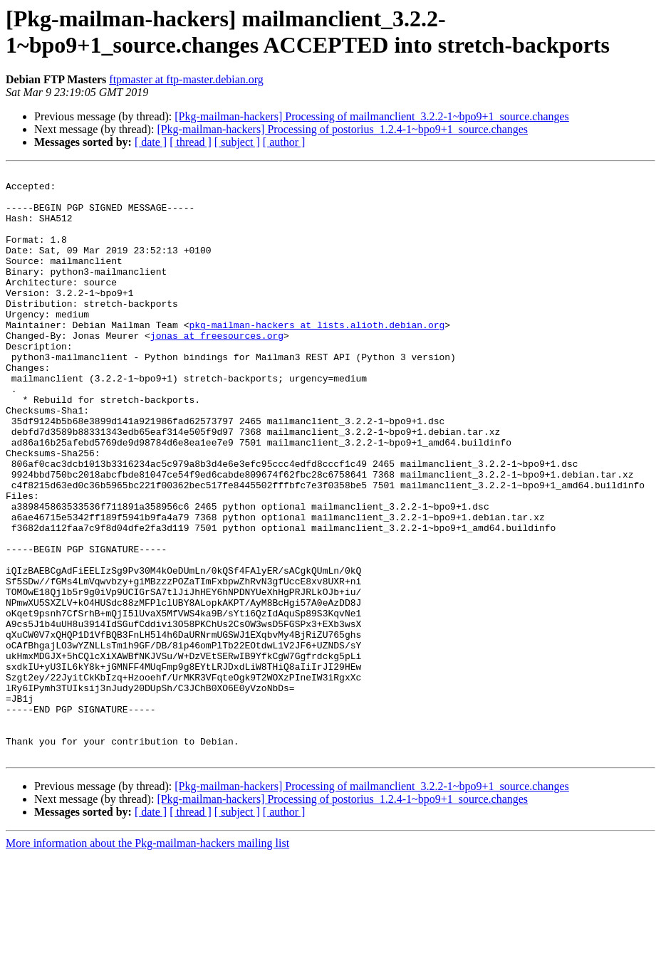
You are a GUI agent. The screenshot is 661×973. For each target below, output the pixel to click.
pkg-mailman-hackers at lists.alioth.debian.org (316, 356)
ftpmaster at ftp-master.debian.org (186, 79)
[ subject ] (237, 142)
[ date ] (151, 142)
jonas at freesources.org (216, 369)
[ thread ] (191, 142)
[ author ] (284, 142)
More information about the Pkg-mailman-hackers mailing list (147, 960)
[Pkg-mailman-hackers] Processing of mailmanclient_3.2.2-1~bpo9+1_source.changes (372, 116)
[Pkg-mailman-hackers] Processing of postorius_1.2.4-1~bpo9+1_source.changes (342, 129)
